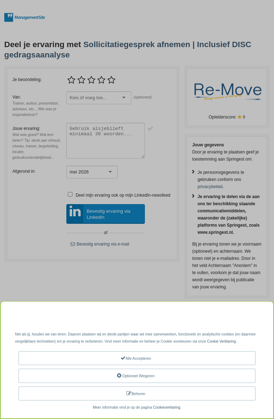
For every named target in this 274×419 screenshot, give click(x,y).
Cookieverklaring (166, 407)
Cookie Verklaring (221, 341)
